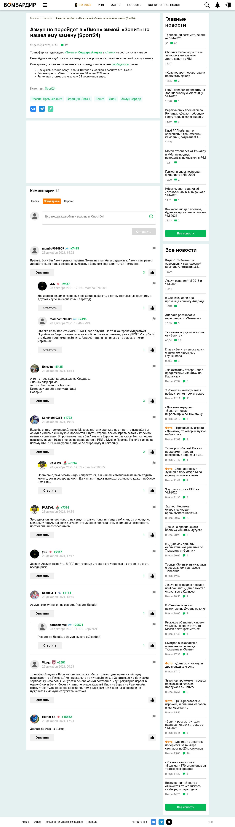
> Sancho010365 (93, 467)
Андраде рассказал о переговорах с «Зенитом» (183, 316)
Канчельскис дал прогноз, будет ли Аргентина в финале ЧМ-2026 (185, 213)
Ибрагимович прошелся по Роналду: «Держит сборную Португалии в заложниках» (184, 113)
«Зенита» (71, 52)
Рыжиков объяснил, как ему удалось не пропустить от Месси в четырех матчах (185, 626)
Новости (47, 18)
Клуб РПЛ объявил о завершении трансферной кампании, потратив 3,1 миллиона (183, 134)
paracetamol (58, 625)
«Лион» (110, 52)
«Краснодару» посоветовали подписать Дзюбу (185, 74)
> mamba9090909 (94, 288)
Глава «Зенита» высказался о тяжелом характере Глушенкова (184, 353)
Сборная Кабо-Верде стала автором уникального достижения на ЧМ (184, 56)
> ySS (86, 323)
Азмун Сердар (131, 99)
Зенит (100, 99)
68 (175, 43)
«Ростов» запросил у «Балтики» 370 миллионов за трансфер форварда (185, 766)
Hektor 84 (48, 717)
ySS (52, 284)
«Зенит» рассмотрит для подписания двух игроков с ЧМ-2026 (184, 725)
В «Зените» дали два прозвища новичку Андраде (184, 299)
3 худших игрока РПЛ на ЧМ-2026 (182, 491)
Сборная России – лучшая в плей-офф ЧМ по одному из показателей (183, 472)
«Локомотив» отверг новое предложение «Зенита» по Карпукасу (184, 373)
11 (188, 398)
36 (179, 340)
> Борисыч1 (90, 629)
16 (188, 753)
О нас (37, 822)
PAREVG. (56, 463)
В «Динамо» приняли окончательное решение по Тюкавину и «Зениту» (184, 547)
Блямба (47, 367)
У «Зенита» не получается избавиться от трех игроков (184, 392)
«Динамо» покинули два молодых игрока (184, 665)
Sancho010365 (52, 418)
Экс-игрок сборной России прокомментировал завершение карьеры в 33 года (183, 452)
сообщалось (120, 64)
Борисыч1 (49, 593)
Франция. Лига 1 (79, 99)
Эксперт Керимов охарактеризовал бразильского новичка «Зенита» (181, 510)
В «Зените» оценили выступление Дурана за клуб (185, 607)
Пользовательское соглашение (63, 822)
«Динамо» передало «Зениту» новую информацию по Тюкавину (184, 411)
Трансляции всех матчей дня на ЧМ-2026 (185, 36)
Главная (34, 18)
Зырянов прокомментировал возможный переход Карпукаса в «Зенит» (185, 684)
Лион (112, 99)
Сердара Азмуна (90, 52)
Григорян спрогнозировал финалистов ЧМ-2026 (183, 173)
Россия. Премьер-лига (47, 99)
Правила (92, 822)
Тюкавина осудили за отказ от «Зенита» (184, 334)
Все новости (185, 233)
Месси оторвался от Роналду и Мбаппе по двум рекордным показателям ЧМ (185, 154)
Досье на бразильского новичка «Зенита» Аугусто (183, 528)
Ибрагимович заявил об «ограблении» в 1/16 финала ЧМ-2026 (185, 192)
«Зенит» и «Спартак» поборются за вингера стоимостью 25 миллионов (184, 745)
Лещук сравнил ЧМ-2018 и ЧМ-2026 (183, 282)
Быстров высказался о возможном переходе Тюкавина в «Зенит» (181, 646)
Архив (25, 822)
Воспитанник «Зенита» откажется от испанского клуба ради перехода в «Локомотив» (183, 786)
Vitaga (46, 662)
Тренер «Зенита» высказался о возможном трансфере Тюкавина (185, 568)
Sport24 (50, 88)
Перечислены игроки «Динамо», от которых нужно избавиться (185, 431)
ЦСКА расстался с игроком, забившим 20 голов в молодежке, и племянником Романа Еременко (185, 704)
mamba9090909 (53, 248)
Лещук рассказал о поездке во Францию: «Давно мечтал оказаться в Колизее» (185, 588)
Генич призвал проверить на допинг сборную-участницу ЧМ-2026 (185, 93)
